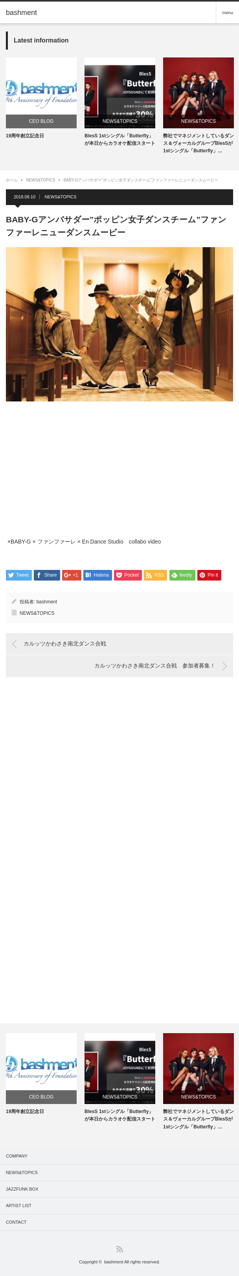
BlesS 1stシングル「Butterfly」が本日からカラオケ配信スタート (120, 139)
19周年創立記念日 (25, 136)
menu (227, 12)
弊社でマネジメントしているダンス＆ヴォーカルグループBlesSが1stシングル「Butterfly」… (198, 143)
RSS (119, 1249)
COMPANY (17, 1156)
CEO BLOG (41, 121)
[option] (41, 98)
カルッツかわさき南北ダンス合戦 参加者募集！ (154, 666)
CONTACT (16, 1222)
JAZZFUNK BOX (22, 1189)
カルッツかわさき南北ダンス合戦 (65, 644)
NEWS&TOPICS (120, 121)
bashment (47, 602)
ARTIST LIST (18, 1205)
